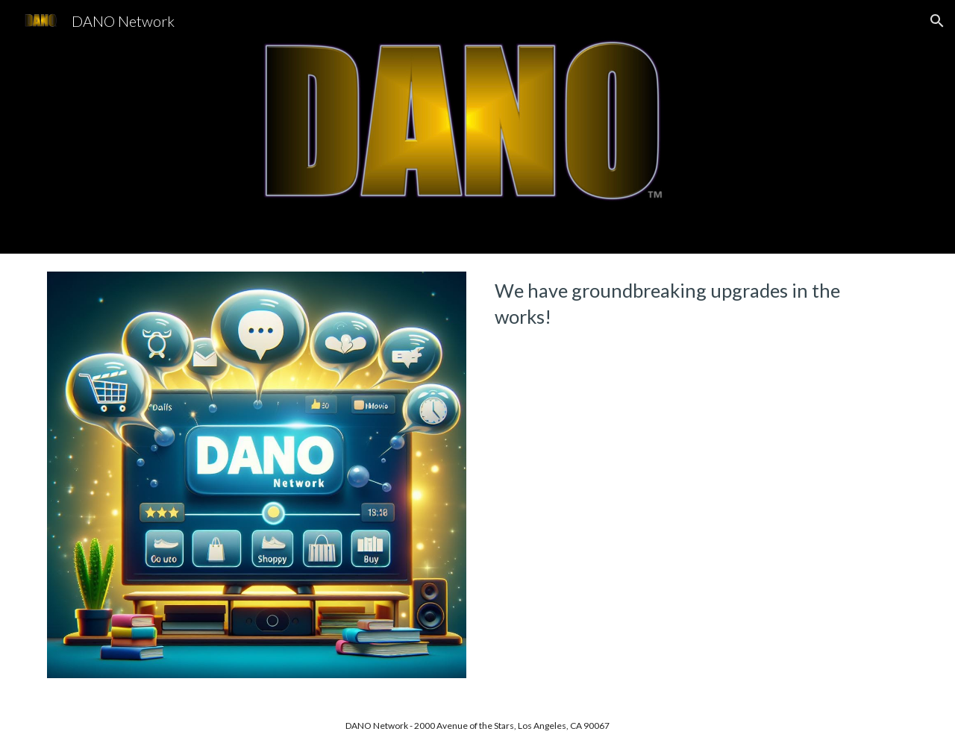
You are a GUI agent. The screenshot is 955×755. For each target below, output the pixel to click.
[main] (698, 304)
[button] (937, 21)
